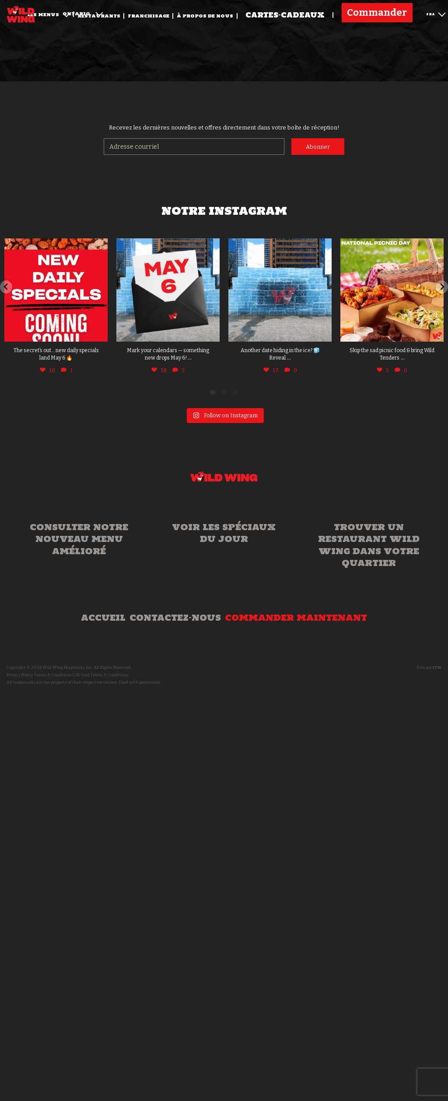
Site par (428, 667)
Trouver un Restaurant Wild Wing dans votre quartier (369, 545)
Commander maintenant (296, 617)
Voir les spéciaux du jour (224, 533)
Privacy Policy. (20, 675)
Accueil (103, 617)
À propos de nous (205, 16)
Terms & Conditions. (53, 675)
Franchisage (148, 16)
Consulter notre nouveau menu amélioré (79, 539)
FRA (435, 13)
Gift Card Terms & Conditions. (101, 675)
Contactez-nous (175, 617)
